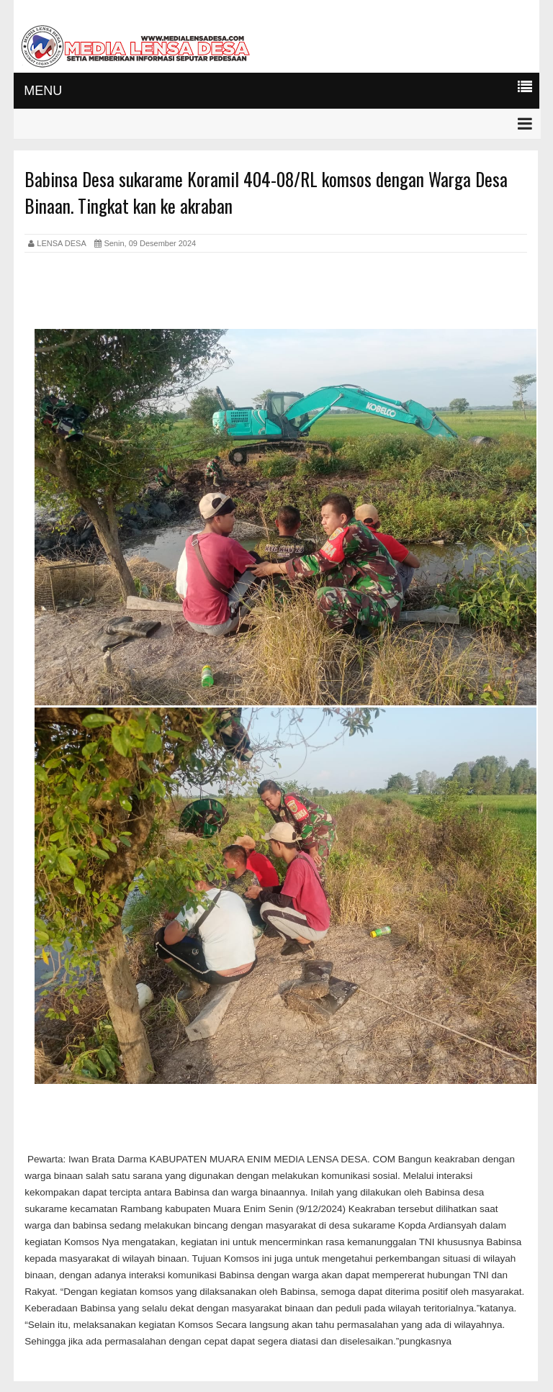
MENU (43, 90)
